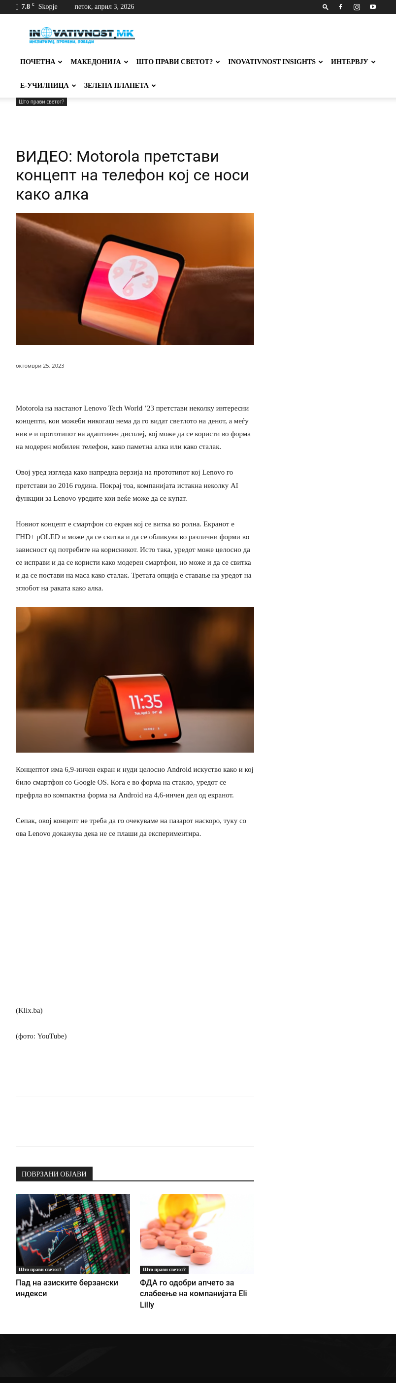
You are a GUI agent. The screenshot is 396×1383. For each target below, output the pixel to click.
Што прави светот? (178, 62)
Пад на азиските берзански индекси (70, 1282)
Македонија (99, 62)
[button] (325, 6)
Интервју (353, 62)
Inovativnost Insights (275, 62)
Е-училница (48, 85)
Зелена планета (120, 85)
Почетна (41, 62)
